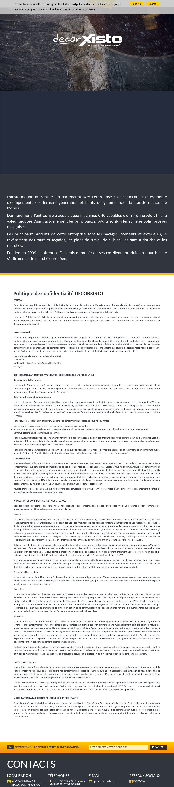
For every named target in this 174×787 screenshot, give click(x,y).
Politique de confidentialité (61, 783)
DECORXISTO (89, 210)
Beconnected (155, 783)
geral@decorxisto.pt (144, 264)
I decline (136, 4)
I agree (152, 4)
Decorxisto (26, 783)
